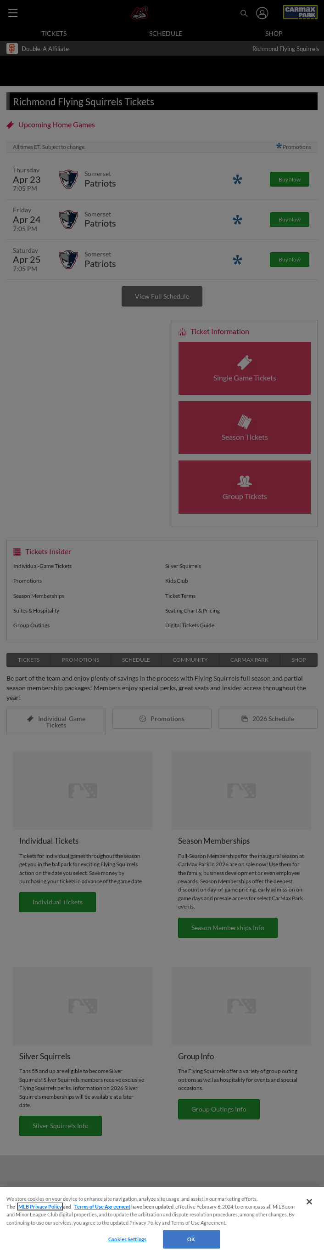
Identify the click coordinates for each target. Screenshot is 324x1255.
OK (191, 1239)
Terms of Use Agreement (102, 1207)
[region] (162, 1221)
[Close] (309, 1202)
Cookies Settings (127, 1239)
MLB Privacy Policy (40, 1207)
